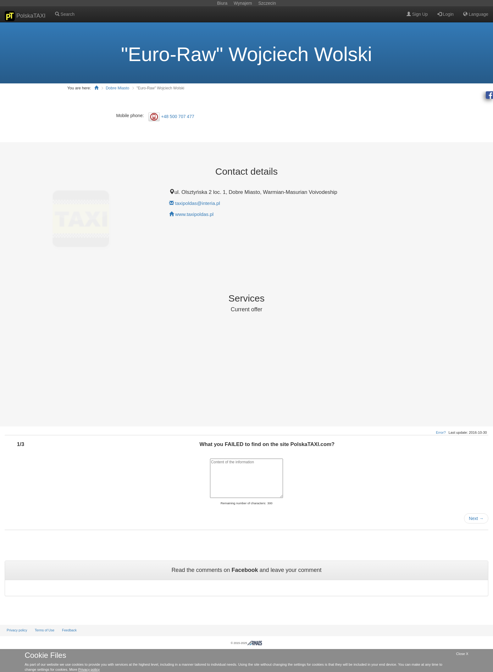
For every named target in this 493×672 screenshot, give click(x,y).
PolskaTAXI (25, 16)
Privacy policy (17, 630)
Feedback (69, 630)
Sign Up (417, 14)
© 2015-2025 (246, 643)
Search (65, 14)
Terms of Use (44, 630)
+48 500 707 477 (177, 116)
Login (445, 14)
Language (475, 14)
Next (476, 518)
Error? (441, 432)
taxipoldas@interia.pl (197, 203)
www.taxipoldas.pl (194, 214)
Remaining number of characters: (243, 503)
